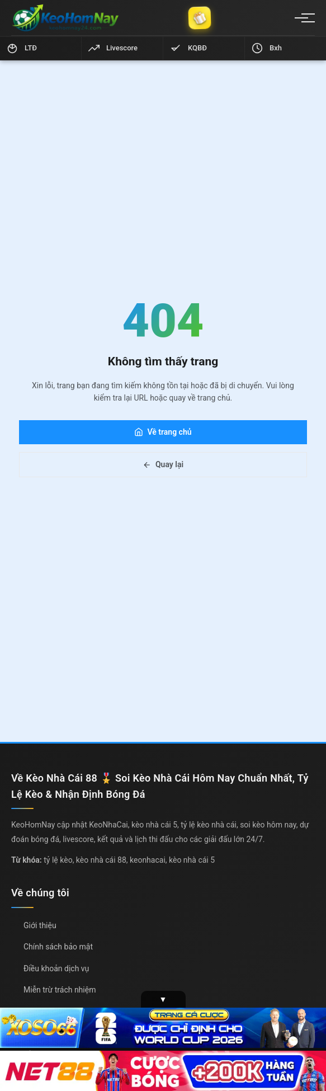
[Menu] (301, 18)
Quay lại (163, 464)
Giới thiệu (39, 925)
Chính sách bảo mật (58, 946)
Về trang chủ (162, 431)
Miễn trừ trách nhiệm (59, 989)
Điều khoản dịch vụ (56, 968)
